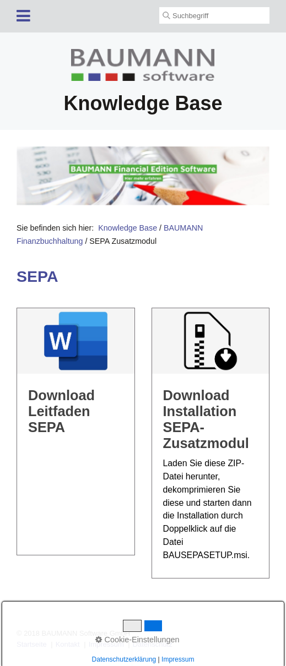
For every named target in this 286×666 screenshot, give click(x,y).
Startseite (32, 644)
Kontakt (68, 644)
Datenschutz (152, 644)
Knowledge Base (127, 227)
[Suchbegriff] (214, 15)
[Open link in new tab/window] (143, 175)
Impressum (106, 644)
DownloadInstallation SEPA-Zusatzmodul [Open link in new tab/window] (210, 443)
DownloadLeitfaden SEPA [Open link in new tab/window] (75, 431)
